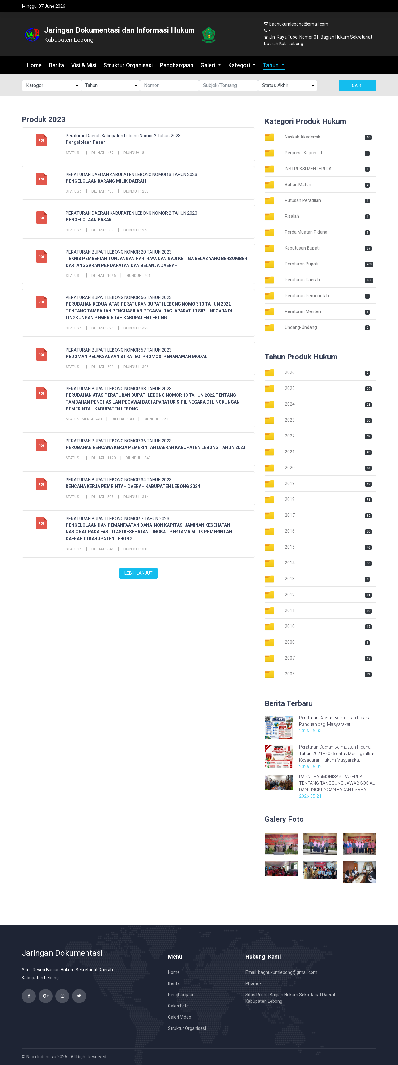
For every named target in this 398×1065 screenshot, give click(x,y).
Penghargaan (176, 65)
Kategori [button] (239, 65)
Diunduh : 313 (136, 549)
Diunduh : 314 (136, 497)
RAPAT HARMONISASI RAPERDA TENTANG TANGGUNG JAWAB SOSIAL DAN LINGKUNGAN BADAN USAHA (337, 783)
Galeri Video (179, 1017)
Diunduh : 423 (136, 328)
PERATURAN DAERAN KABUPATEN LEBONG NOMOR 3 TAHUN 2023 (131, 174)
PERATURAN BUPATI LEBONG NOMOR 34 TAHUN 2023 (119, 479)
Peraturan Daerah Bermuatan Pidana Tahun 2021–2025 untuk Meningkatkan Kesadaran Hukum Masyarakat (337, 754)
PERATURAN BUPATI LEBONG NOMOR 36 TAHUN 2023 (119, 440)
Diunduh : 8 (133, 153)
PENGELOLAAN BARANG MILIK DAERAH (106, 181)
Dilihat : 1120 (103, 458)
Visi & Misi (83, 65)
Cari (357, 85)
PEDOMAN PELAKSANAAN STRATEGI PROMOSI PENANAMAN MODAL (136, 356)
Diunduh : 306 (136, 367)
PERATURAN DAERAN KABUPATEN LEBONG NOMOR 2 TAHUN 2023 (131, 213)
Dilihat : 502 (102, 230)
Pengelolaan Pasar (85, 142)
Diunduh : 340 (138, 458)
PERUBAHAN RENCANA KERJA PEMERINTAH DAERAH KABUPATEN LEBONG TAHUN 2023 (155, 447)
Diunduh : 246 (136, 230)
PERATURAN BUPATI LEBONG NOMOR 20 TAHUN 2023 (119, 252)
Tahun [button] (271, 65)
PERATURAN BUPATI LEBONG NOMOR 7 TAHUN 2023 (117, 518)
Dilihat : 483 (102, 191)
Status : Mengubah (84, 419)
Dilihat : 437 (102, 153)
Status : (74, 153)
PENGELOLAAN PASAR (89, 219)
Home (34, 65)
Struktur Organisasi (128, 65)
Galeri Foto (178, 1005)
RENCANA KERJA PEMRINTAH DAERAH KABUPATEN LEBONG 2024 (133, 486)
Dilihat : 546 (102, 549)
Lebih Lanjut (138, 573)
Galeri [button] (208, 65)
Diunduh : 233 (136, 191)
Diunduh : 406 (138, 275)
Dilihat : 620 (102, 328)
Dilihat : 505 (102, 497)
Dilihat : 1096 (103, 275)
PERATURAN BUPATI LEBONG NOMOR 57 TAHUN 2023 (119, 350)
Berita (56, 65)
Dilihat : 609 (102, 367)
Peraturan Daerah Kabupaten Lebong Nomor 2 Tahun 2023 (123, 135)
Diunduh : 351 (156, 419)
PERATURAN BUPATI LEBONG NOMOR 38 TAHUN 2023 (119, 388)
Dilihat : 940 (123, 419)
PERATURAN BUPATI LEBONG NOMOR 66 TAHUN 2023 (119, 297)
